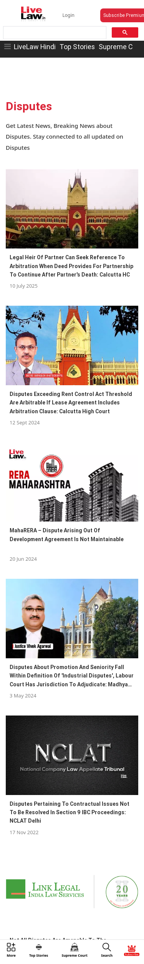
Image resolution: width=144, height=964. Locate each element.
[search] (54, 32)
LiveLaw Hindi (35, 46)
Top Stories (77, 46)
